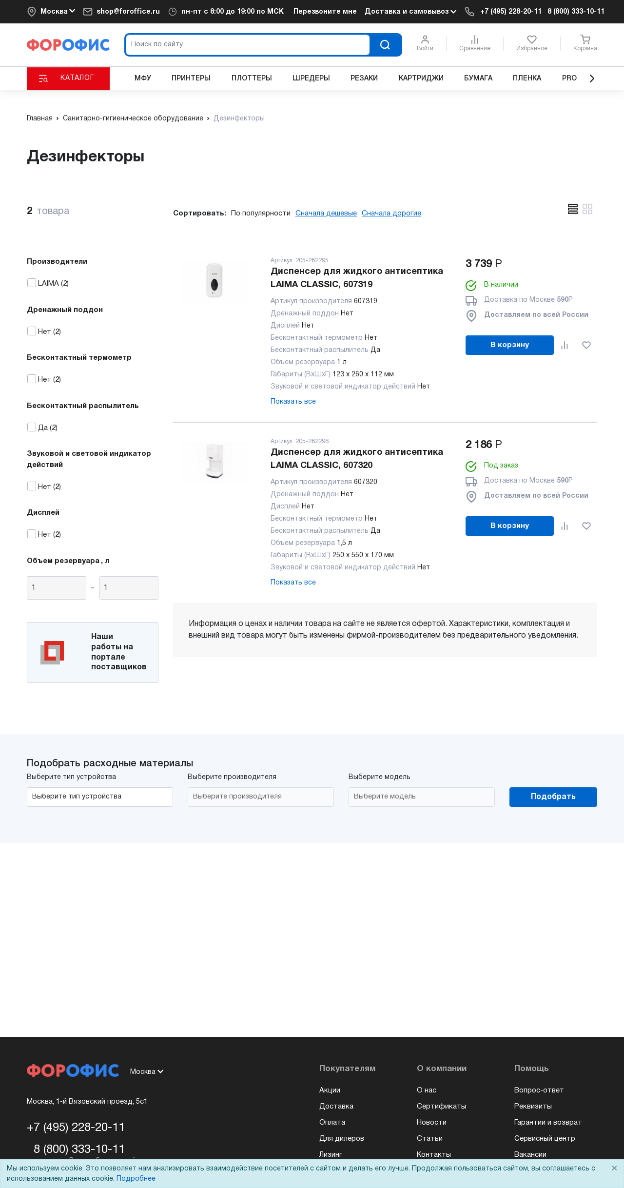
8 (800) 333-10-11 (575, 12)
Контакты (434, 1154)
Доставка (336, 1106)
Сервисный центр (544, 1138)
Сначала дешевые (326, 213)
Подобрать (553, 797)
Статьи (430, 1138)
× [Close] (614, 1168)
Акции (329, 1090)
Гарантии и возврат (548, 1122)
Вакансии (530, 1154)
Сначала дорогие (391, 213)
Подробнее (136, 1179)
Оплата (332, 1122)
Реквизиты (533, 1106)
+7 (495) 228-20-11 (511, 12)
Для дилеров (341, 1138)
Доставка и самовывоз (410, 11)
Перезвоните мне (325, 12)
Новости (432, 1122)
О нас (426, 1090)
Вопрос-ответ (539, 1090)
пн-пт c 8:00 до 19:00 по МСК (232, 12)
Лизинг (330, 1154)
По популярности (261, 213)
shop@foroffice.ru (128, 12)
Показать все (293, 402)
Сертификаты (441, 1106)
